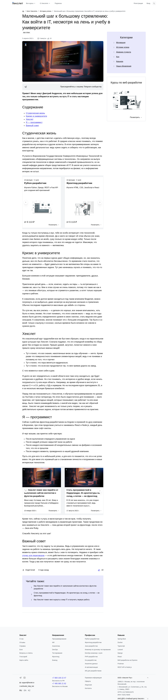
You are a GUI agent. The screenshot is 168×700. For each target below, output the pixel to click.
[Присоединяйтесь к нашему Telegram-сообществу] (62, 86)
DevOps (55, 649)
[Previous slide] (26, 202)
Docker (120, 642)
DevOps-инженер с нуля (93, 653)
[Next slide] (100, 202)
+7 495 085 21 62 (59, 683)
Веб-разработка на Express (127, 660)
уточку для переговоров (33, 555)
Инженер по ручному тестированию (98, 649)
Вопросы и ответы (26, 653)
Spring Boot (122, 639)
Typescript (121, 646)
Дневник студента (123, 52)
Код (117, 57)
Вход (148, 3)
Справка (22, 646)
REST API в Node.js (125, 667)
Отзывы (22, 642)
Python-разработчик (92, 639)
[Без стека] (26, 33)
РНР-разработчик (91, 656)
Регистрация (138, 3)
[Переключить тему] (154, 3)
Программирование (59, 639)
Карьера (119, 61)
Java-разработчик (91, 646)
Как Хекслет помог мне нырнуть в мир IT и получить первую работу (62, 600)
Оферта (88, 681)
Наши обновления (123, 66)
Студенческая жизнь (35, 113)
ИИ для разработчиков (93, 671)
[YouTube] (24, 678)
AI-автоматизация (91, 667)
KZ (29, 690)
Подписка (58, 3)
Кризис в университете (36, 116)
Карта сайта (23, 660)
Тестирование (57, 653)
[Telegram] (20, 678)
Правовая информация (93, 678)
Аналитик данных (91, 664)
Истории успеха (45, 11)
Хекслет (29, 119)
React (120, 656)
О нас (21, 639)
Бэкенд (54, 660)
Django (120, 653)
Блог (21, 649)
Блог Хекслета (32, 11)
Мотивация (120, 43)
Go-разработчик (90, 660)
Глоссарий (23, 656)
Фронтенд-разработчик (93, 642)
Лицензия (88, 685)
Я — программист (34, 122)
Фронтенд (55, 656)
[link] (62, 86)
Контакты (88, 688)
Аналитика (56, 646)
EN (25, 690)
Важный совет (32, 125)
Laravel (120, 649)
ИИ (53, 642)
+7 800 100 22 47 (59, 678)
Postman (121, 664)
